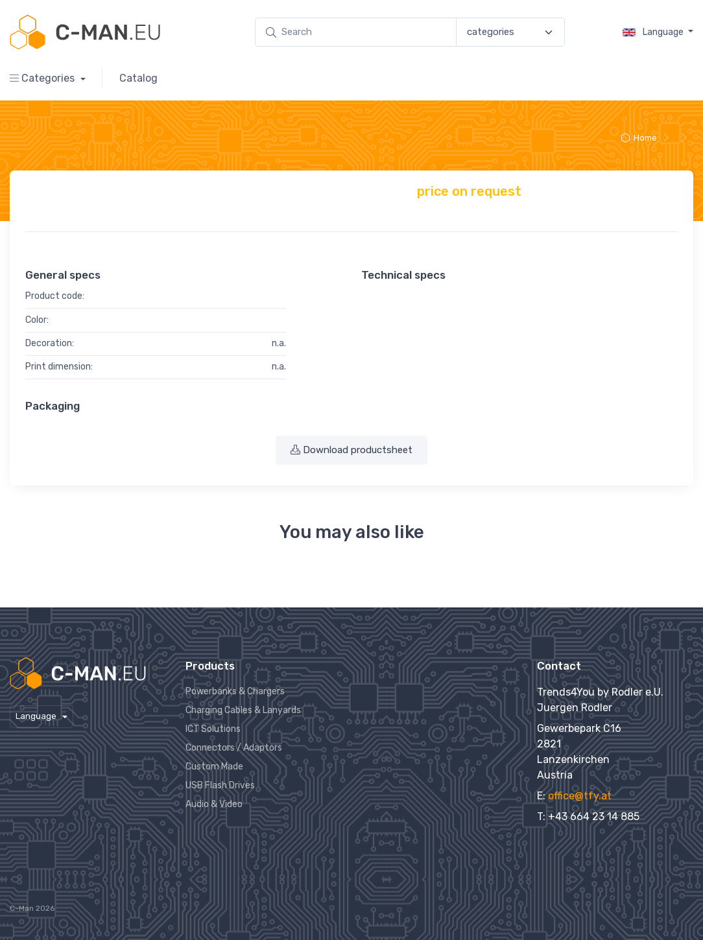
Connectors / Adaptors (233, 747)
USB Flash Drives (220, 785)
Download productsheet (351, 450)
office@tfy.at (580, 796)
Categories (43, 78)
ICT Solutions (213, 728)
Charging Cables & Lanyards (243, 710)
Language (654, 32)
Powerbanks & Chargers (235, 691)
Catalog (138, 78)
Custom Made (214, 766)
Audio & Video (214, 804)
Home (639, 138)
